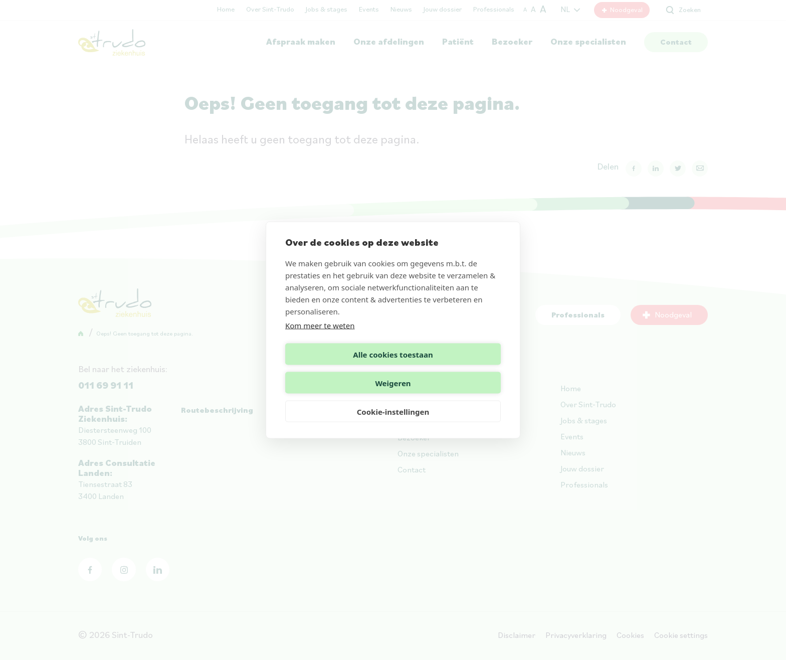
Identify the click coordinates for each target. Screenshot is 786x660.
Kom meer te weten (320, 340)
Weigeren (448, 369)
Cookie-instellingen (393, 397)
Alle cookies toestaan (337, 369)
